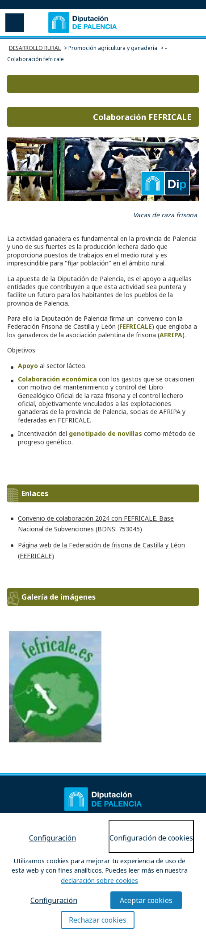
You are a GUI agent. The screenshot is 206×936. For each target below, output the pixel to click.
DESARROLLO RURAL (35, 48)
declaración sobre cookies (99, 880)
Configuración (52, 838)
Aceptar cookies (146, 900)
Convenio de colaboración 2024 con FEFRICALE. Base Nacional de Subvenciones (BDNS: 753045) (96, 523)
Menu (14, 22)
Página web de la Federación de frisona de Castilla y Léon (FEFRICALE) (101, 550)
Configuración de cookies (151, 838)
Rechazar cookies (97, 920)
